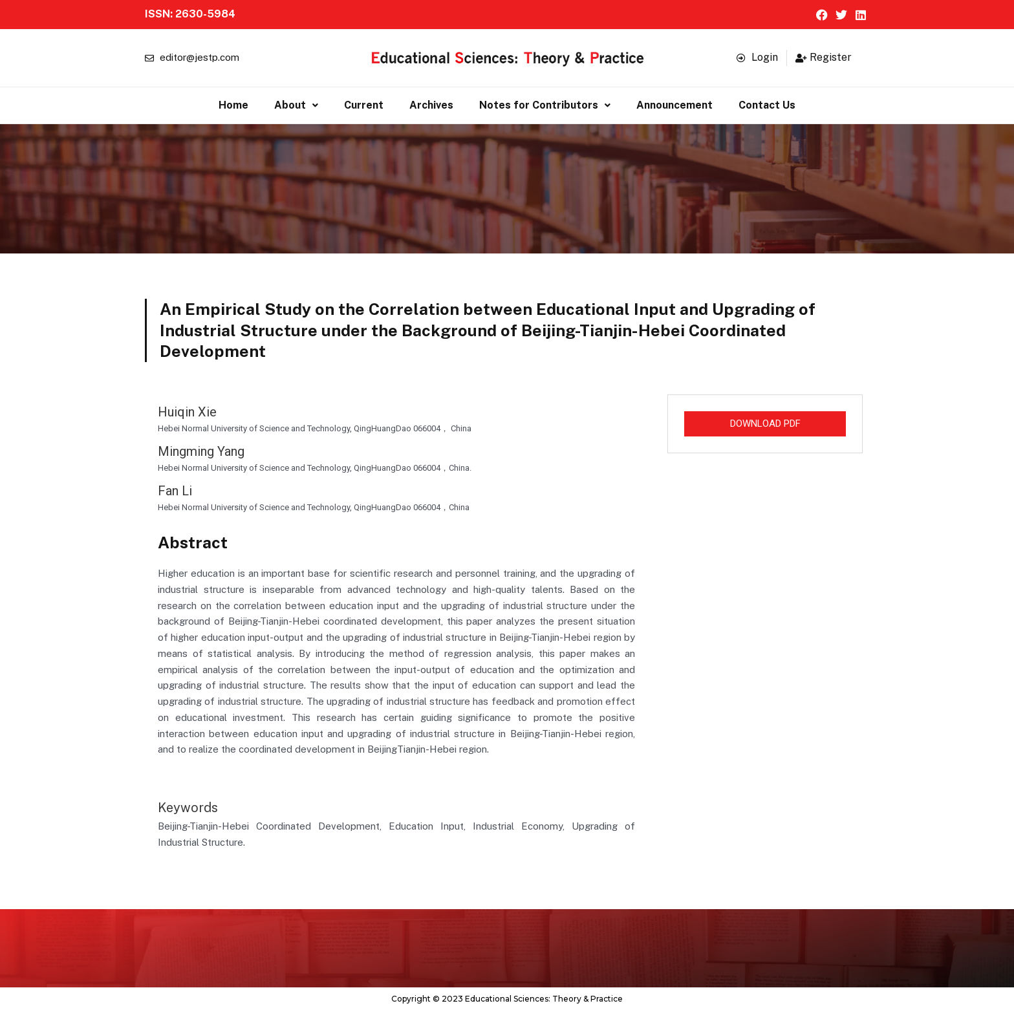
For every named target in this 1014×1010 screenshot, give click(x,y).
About (296, 105)
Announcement (674, 105)
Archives (431, 105)
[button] (296, 105)
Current (363, 105)
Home (233, 105)
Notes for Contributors (544, 105)
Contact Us (767, 105)
